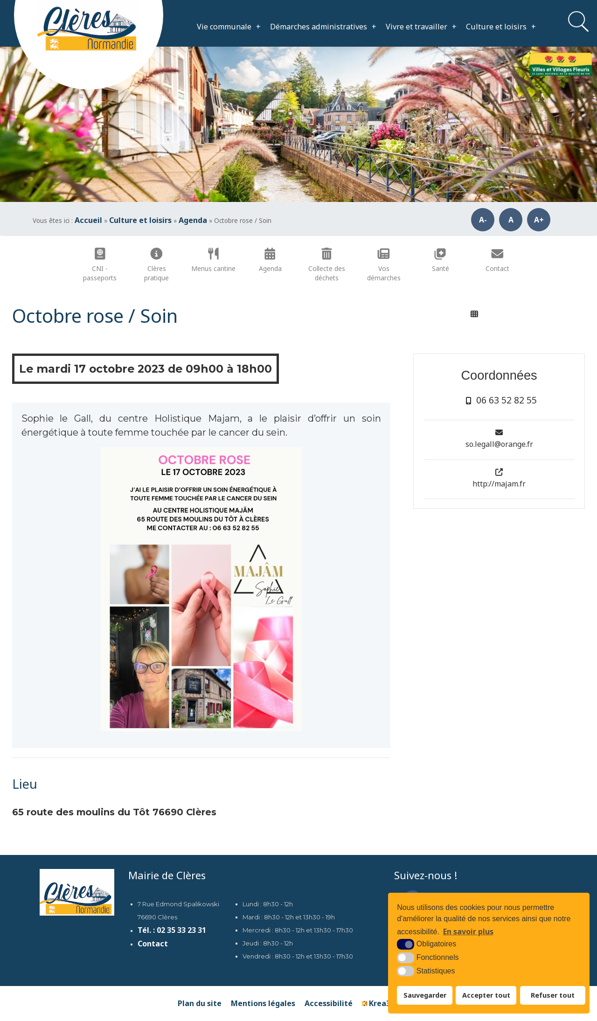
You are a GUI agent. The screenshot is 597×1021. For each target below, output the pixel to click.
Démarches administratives (323, 26)
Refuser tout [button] (553, 995)
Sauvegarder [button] (424, 995)
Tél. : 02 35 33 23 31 (172, 930)
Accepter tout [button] (486, 995)
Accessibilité (329, 1003)
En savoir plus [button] (468, 931)
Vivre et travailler (421, 26)
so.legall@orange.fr (499, 444)
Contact (153, 943)
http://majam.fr (499, 484)
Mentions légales (263, 1003)
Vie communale (229, 26)
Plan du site (200, 1003)
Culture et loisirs (501, 26)
